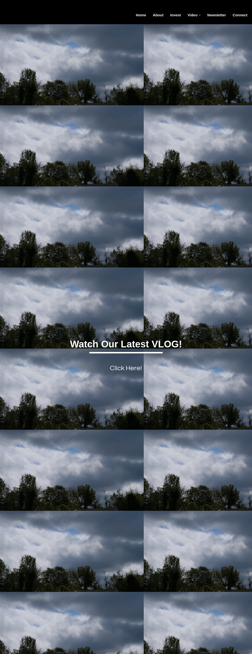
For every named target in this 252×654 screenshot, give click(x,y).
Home (138, 15)
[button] (198, 15)
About (155, 15)
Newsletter (215, 15)
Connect (239, 15)
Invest (173, 15)
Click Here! (126, 367)
